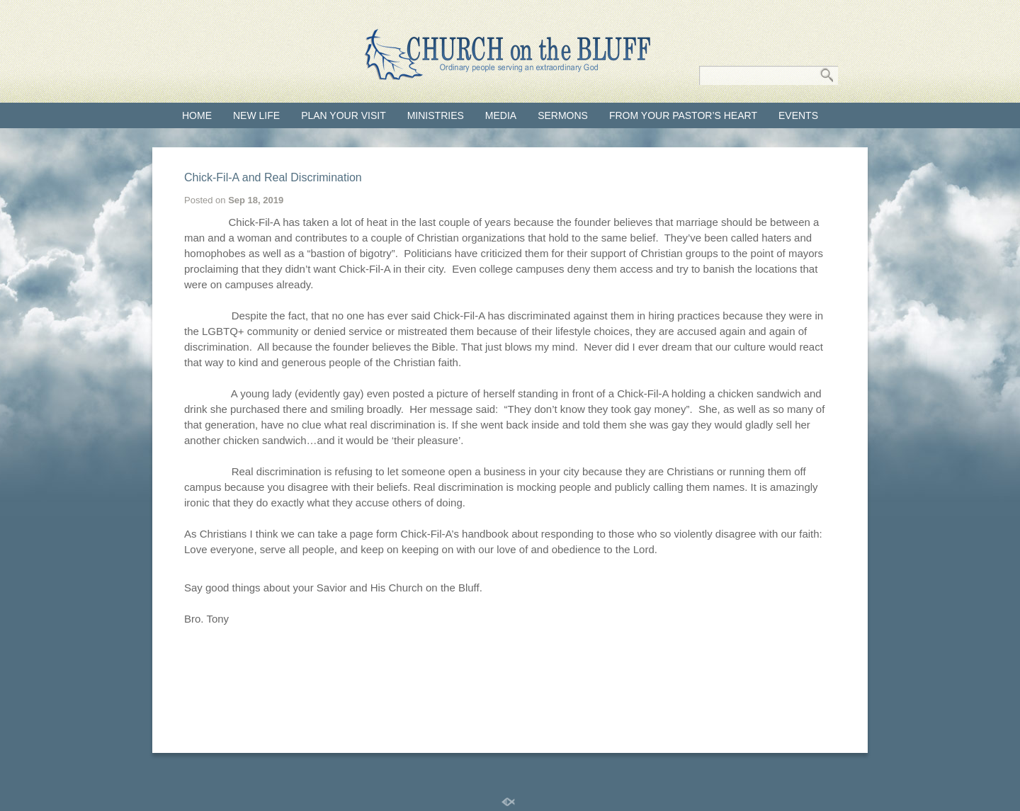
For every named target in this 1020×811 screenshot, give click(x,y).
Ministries (435, 115)
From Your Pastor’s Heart (683, 115)
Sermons (563, 115)
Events (798, 115)
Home (197, 115)
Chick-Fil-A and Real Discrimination (273, 177)
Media (500, 115)
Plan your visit (343, 115)
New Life (256, 115)
